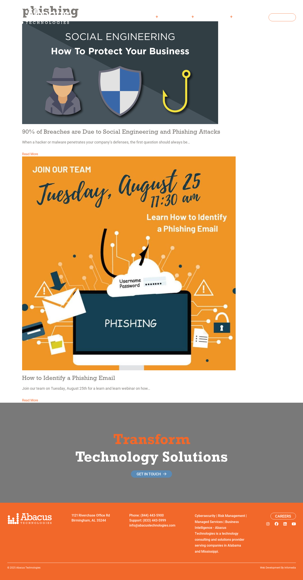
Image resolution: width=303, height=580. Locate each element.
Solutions (180, 16)
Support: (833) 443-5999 (147, 520)
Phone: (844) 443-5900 (146, 515)
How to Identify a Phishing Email (68, 377)
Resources (218, 16)
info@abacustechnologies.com (152, 525)
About (148, 16)
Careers (254, 16)
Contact (282, 17)
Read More (30, 154)
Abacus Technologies (28, 567)
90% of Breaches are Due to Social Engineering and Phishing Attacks (121, 131)
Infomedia (290, 567)
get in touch (149, 473)
